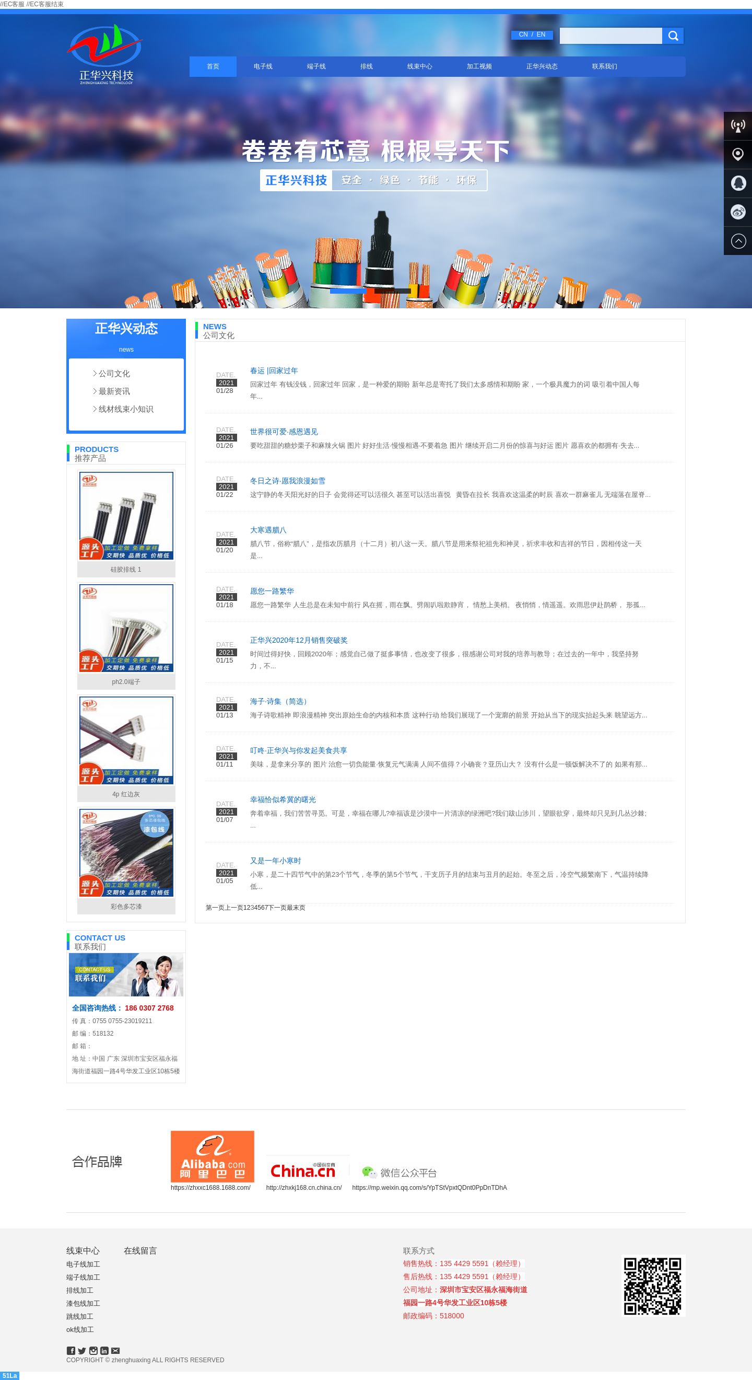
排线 (366, 66)
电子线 (263, 66)
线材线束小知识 (126, 408)
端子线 (316, 66)
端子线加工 (83, 1277)
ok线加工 (80, 1329)
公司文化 (114, 373)
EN (541, 34)
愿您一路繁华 (272, 591)
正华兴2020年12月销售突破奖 (299, 640)
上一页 (234, 907)
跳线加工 (79, 1316)
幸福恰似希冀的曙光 (283, 799)
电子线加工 (83, 1264)
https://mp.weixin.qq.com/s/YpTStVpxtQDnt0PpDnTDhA (430, 1187)
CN (523, 34)
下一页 (277, 907)
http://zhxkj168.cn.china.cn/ (304, 1187)
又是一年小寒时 (275, 860)
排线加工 (79, 1290)
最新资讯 (114, 391)
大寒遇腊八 (268, 530)
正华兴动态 (542, 66)
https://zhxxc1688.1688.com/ (211, 1187)
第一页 (215, 907)
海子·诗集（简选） (280, 701)
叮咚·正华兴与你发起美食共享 (298, 750)
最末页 (296, 907)
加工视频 (479, 66)
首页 (213, 66)
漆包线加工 (83, 1303)
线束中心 (419, 66)
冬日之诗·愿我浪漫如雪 (287, 481)
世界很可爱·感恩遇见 (284, 431)
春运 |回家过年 (274, 370)
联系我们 (604, 66)
